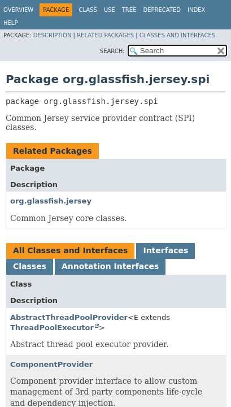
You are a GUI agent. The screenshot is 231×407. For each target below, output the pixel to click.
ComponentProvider (51, 364)
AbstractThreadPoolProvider (69, 317)
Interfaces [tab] (165, 250)
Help (10, 23)
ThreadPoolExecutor (52, 327)
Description (52, 35)
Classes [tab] (29, 266)
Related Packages (105, 35)
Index (196, 10)
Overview (18, 10)
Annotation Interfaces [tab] (110, 266)
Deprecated (162, 10)
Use (109, 10)
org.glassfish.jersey (50, 201)
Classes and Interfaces (177, 35)
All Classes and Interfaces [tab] (70, 250)
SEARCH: (112, 51)
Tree (129, 10)
